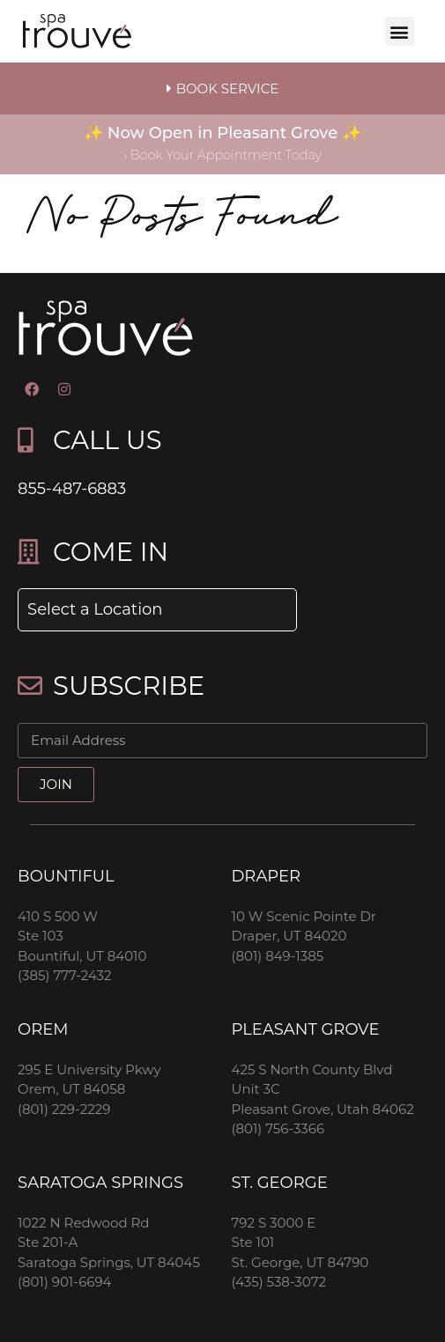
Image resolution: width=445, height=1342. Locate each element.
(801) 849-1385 (278, 956)
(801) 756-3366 (278, 1128)
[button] (399, 31)
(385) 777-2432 (64, 975)
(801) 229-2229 (64, 1109)
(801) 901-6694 (64, 1281)
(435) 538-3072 (279, 1281)
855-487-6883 (72, 488)
